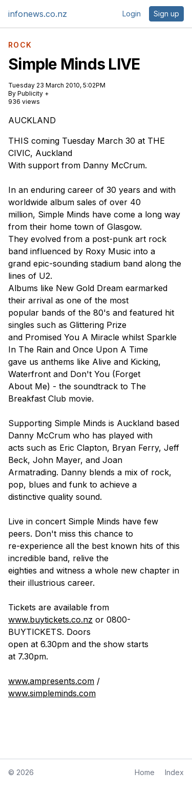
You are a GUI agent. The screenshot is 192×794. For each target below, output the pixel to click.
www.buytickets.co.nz (50, 619)
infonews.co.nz (37, 14)
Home (145, 772)
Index (174, 772)
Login (131, 13)
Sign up (166, 13)
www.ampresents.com (51, 681)
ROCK (20, 45)
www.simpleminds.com (52, 693)
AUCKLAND (32, 120)
